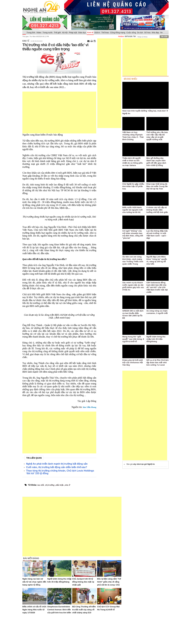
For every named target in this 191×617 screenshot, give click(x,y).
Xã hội (65, 32)
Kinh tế (90, 32)
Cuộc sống (131, 32)
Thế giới (57, 32)
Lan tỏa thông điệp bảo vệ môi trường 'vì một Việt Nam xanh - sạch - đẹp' (157, 234)
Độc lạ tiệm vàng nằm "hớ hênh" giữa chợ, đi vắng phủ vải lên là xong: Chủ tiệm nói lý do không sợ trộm (109, 585)
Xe (161, 32)
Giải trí (97, 32)
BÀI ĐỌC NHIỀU (130, 79)
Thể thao (105, 32)
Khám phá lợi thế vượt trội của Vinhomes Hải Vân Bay (132, 362)
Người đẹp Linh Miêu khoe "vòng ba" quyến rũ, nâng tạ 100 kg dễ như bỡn (156, 260)
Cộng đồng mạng (117, 32)
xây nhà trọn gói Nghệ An (144, 464)
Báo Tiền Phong (89, 407)
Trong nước (48, 32)
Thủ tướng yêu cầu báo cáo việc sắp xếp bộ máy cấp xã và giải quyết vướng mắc (157, 136)
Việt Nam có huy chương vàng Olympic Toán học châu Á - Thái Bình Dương (133, 136)
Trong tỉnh (31, 32)
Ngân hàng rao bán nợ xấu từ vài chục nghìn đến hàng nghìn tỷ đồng (34, 582)
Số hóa (147, 32)
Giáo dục (82, 32)
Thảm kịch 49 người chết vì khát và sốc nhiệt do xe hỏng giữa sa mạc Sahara (132, 161)
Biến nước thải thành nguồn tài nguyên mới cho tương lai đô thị (132, 209)
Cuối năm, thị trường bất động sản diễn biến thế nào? (56, 467)
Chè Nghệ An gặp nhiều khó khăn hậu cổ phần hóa (133, 186)
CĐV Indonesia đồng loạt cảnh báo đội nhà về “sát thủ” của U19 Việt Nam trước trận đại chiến (157, 287)
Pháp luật (73, 32)
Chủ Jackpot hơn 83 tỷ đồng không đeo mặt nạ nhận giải (83, 582)
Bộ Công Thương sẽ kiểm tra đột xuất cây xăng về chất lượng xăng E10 (84, 609)
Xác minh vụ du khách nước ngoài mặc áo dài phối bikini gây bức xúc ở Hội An (133, 286)
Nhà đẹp (155, 32)
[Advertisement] (59, 112)
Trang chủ (24, 32)
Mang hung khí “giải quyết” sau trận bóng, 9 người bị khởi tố (133, 339)
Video (38, 32)
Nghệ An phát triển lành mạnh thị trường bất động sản (57, 464)
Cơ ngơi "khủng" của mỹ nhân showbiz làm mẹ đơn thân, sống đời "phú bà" (132, 234)
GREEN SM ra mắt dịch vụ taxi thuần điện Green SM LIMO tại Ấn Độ (132, 314)
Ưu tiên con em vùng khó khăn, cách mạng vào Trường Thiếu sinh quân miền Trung (132, 260)
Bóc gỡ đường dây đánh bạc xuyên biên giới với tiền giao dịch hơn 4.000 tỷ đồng (156, 161)
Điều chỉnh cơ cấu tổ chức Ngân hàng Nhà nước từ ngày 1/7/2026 (34, 609)
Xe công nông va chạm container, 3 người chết (157, 312)
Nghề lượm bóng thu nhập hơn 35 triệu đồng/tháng (155, 339)
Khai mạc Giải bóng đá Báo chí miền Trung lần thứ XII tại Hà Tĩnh (157, 186)
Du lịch (140, 32)
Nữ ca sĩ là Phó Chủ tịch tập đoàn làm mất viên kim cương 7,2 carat (157, 362)
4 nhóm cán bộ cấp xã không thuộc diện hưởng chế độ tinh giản (157, 209)
